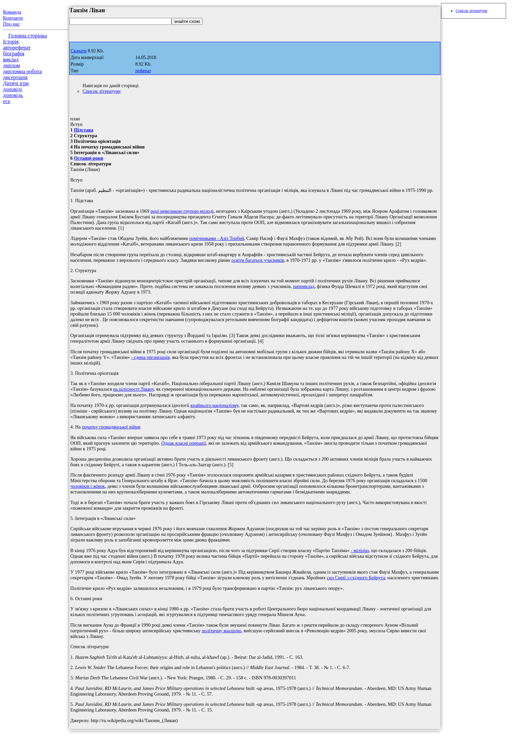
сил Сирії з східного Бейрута (356, 577)
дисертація (15, 77)
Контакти (13, 18)
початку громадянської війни (111, 426)
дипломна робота (22, 71)
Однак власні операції (183, 443)
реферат (143, 70)
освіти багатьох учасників (257, 260)
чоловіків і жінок (87, 486)
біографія (13, 53)
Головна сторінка (27, 35)
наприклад (303, 286)
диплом (11, 65)
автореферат (17, 47)
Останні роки (88, 158)
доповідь (13, 95)
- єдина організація (150, 357)
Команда (12, 12)
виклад (11, 59)
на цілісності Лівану (133, 389)
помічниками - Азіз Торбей (216, 238)
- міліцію (360, 550)
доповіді (12, 89)
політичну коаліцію (221, 630)
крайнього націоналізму (214, 405)
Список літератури (101, 91)
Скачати (79, 50)
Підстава (83, 130)
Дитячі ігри (16, 83)
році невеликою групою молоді (182, 211)
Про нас (11, 24)
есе (6, 101)
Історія (11, 41)
